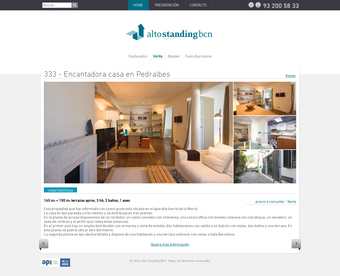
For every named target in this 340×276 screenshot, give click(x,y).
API (55, 262)
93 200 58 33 (258, 5)
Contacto (198, 5)
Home (138, 5)
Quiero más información (170, 244)
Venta (157, 56)
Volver (291, 75)
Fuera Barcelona (198, 56)
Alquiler (174, 56)
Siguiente (296, 244)
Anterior (43, 244)
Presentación (167, 5)
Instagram (251, 5)
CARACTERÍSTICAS (60, 190)
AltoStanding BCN (170, 34)
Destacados (138, 56)
